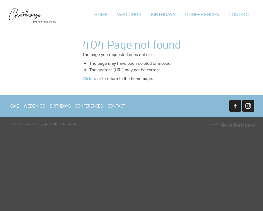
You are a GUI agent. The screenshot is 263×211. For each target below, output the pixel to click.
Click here (91, 78)
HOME (101, 14)
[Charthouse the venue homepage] (32, 15)
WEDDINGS (129, 14)
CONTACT (239, 14)
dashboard (69, 124)
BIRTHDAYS (163, 14)
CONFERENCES (202, 14)
